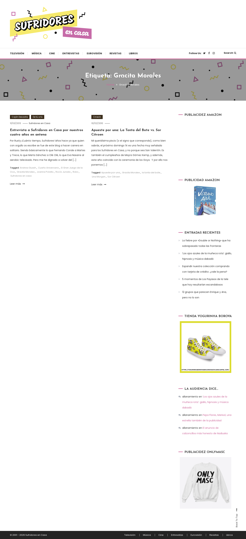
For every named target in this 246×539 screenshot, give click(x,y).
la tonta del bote (151, 172)
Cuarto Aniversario (48, 167)
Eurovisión (94, 53)
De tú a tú (38, 116)
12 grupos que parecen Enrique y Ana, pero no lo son (204, 294)
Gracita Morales (26, 171)
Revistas (115, 53)
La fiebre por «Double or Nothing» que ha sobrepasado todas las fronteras (206, 243)
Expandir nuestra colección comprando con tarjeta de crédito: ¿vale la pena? (206, 269)
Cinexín (97, 116)
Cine (52, 53)
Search (230, 53)
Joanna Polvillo (45, 171)
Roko (75, 171)
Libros (133, 53)
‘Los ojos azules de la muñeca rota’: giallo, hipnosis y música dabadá (207, 256)
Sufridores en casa (21, 175)
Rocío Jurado (63, 171)
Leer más (17, 184)
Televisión (17, 53)
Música (36, 53)
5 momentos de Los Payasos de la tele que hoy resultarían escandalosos (205, 281)
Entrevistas (70, 53)
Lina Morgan (98, 176)
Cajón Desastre (20, 116)
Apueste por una (110, 172)
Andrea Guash (28, 167)
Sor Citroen (113, 176)
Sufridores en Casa (39, 123)
